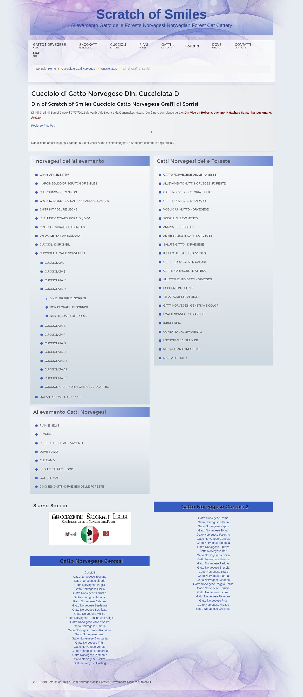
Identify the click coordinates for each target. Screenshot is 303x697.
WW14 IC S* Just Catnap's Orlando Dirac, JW (74, 200)
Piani (143, 46)
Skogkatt (88, 46)
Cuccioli (118, 46)
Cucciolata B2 (56, 378)
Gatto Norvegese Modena (213, 580)
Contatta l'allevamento (182, 331)
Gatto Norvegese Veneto (89, 646)
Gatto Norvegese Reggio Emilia (213, 584)
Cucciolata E (55, 325)
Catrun (192, 46)
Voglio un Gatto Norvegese (186, 209)
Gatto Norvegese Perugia (213, 588)
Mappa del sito (175, 358)
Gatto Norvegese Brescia (213, 567)
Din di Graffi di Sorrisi (68, 298)
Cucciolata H (55, 352)
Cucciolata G (55, 343)
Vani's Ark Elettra (54, 174)
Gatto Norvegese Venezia (213, 555)
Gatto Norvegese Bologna (213, 542)
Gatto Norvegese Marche (90, 597)
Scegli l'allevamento (180, 218)
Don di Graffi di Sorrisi (69, 307)
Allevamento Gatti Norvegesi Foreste (194, 183)
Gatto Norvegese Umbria (90, 626)
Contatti (243, 46)
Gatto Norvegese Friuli (89, 642)
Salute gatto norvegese (183, 244)
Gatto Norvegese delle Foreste (189, 174)
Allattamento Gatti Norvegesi (188, 279)
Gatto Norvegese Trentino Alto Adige (89, 617)
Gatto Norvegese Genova (213, 538)
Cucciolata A (55, 262)
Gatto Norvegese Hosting (90, 663)
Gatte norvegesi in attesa (184, 270)
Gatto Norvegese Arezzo (213, 604)
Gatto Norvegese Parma (213, 575)
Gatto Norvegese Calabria (89, 601)
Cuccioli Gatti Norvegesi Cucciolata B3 (77, 386)
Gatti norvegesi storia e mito (187, 192)
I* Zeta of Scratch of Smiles (62, 227)
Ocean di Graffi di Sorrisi (60, 396)
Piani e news (50, 425)
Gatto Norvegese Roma (213, 518)
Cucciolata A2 (56, 360)
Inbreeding (172, 322)
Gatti (166, 46)
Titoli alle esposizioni (181, 296)
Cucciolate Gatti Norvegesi (62, 253)
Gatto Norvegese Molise (89, 613)
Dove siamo (49, 451)
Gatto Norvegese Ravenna (213, 596)
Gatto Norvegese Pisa (213, 600)
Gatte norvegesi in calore (185, 261)
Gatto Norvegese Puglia (89, 585)
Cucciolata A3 (56, 369)
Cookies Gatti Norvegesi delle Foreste (72, 486)
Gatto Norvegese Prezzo (89, 659)
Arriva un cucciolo (179, 227)
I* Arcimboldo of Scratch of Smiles (68, 183)
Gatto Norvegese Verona (213, 559)
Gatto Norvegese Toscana (89, 576)
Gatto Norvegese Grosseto (213, 608)
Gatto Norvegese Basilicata (89, 609)
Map (36, 55)
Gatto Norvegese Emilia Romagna (89, 630)
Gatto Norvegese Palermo (213, 534)
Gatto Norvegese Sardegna (89, 605)
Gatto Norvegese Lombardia (90, 650)
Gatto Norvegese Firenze (213, 547)
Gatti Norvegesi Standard (184, 200)
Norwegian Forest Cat (181, 349)
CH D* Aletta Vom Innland (60, 235)
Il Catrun (47, 434)
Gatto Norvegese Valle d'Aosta (89, 622)
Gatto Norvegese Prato (213, 571)
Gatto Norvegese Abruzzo (89, 593)
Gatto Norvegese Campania (90, 638)
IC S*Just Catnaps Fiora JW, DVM (65, 218)
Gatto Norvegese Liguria (89, 580)
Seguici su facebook (56, 469)
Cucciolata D (55, 288)
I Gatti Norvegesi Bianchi (183, 314)
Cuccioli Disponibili (55, 244)
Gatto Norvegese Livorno (213, 592)
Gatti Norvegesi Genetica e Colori (191, 305)
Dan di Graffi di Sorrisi (69, 315)
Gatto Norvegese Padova (213, 563)
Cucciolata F (55, 334)
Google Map (49, 478)
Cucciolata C (55, 280)
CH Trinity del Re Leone (58, 209)
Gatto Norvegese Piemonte (89, 655)
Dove (216, 46)
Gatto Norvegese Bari (213, 551)
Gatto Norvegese (49, 46)
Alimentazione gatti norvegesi (188, 235)
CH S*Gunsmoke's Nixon (58, 192)
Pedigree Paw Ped (43, 125)
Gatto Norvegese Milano (213, 522)
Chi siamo (47, 460)
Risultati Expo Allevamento (62, 443)
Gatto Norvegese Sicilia (90, 589)
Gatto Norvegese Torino (213, 530)
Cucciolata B (55, 271)
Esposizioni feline (178, 288)
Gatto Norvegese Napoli (213, 526)
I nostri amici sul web (180, 340)
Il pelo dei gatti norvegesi (185, 253)
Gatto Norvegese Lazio (89, 634)
